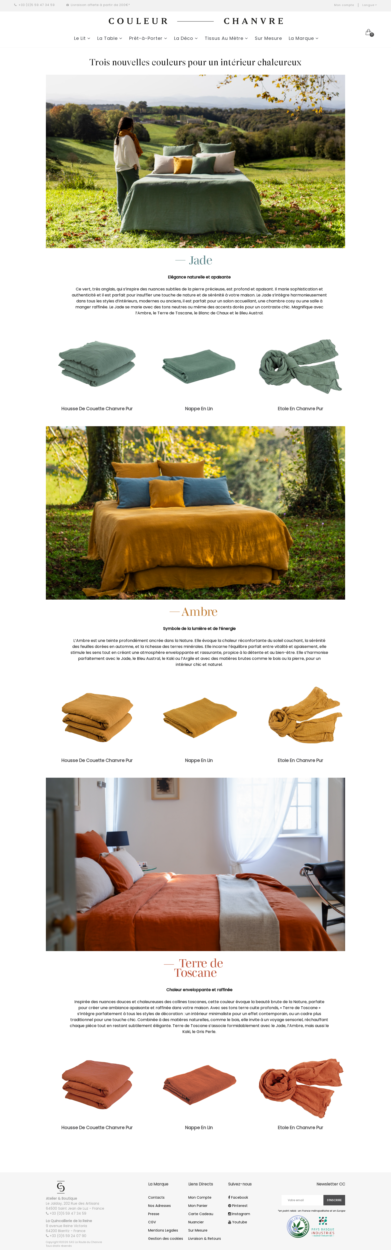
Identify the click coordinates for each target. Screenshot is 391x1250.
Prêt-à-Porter (148, 38)
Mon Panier (197, 1205)
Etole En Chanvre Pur (300, 409)
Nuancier (196, 1222)
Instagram (239, 1213)
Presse (153, 1213)
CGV (152, 1222)
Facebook (238, 1197)
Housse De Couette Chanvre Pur (97, 409)
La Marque (304, 38)
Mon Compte (199, 1197)
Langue (369, 5)
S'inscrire (334, 1200)
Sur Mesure (268, 38)
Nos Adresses (159, 1205)
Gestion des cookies (165, 1238)
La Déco (186, 38)
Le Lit (82, 38)
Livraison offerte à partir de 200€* (98, 5)
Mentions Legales (163, 1230)
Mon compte (344, 5)
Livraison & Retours (204, 1238)
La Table (109, 38)
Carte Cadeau (200, 1213)
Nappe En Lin (199, 409)
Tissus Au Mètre (226, 38)
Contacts (156, 1197)
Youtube (237, 1222)
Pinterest (238, 1205)
